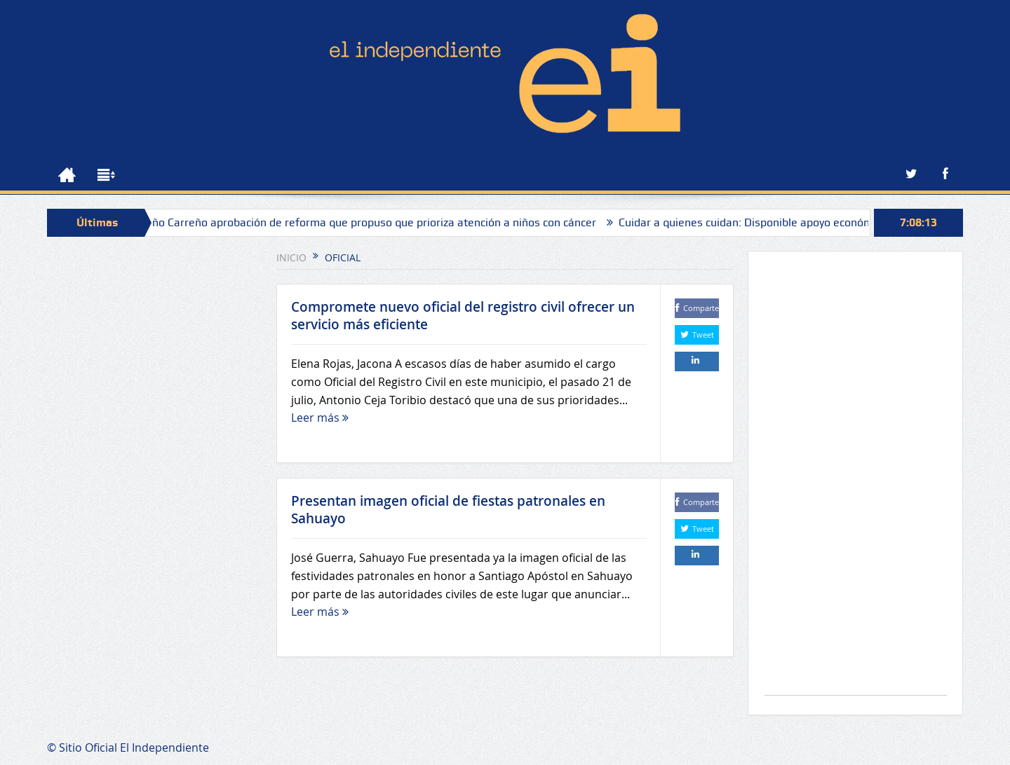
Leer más (320, 417)
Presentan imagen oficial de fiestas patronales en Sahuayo (448, 510)
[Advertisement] (856, 480)
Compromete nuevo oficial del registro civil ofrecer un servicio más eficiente (463, 315)
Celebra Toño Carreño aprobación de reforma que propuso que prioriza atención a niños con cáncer (353, 222)
